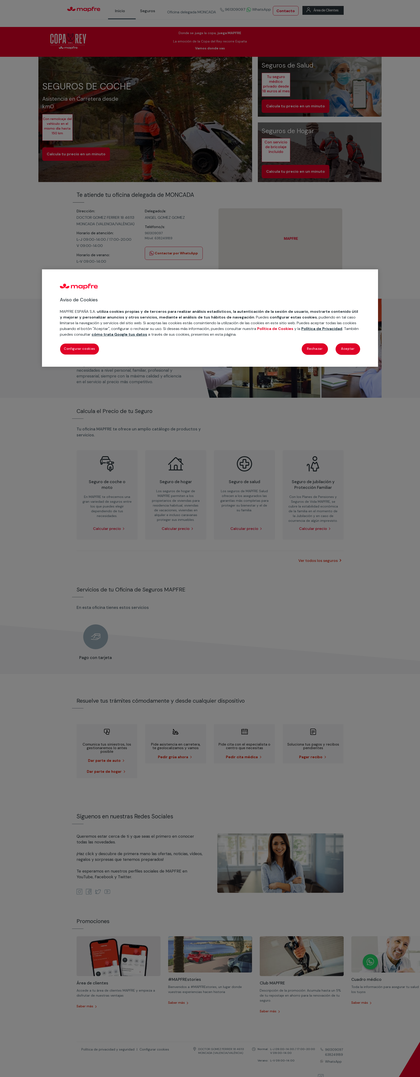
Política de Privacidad (321, 328)
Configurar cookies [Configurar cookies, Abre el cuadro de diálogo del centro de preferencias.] (79, 349)
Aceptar (348, 349)
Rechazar (314, 349)
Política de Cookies (275, 328)
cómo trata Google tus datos (119, 334)
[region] (210, 318)
